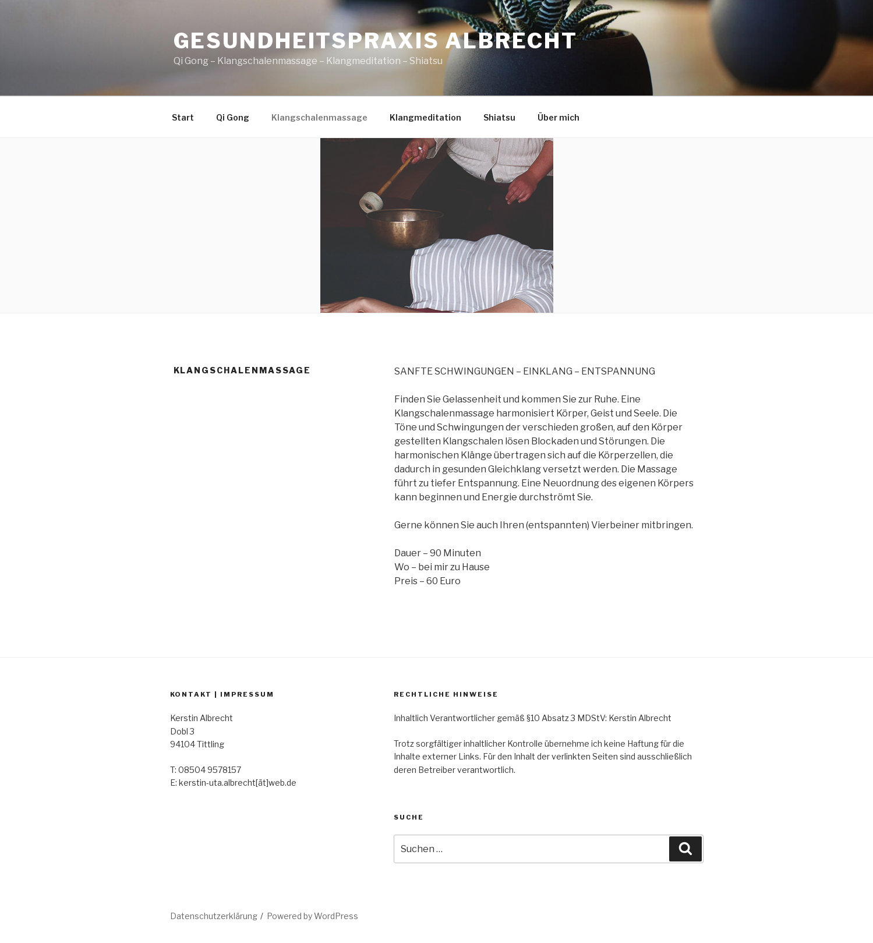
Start (183, 117)
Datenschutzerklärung (213, 916)
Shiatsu (499, 117)
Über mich (558, 117)
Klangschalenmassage (319, 117)
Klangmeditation (425, 117)
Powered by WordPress (312, 916)
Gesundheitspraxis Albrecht (376, 41)
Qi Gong (232, 117)
